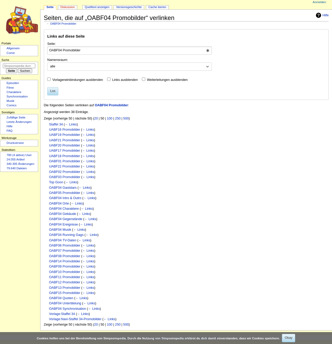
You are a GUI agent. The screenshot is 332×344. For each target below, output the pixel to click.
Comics (11, 105)
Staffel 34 (56, 124)
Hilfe (322, 15)
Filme (10, 87)
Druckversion (15, 142)
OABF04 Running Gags (66, 235)
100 (109, 118)
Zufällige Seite (15, 117)
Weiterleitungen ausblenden (167, 80)
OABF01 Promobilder (64, 161)
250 (118, 118)
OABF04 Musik (60, 229)
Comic (10, 52)
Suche (5, 59)
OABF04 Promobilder (63, 23)
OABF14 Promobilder (64, 261)
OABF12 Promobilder (64, 282)
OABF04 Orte (59, 203)
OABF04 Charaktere (64, 208)
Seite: (51, 44)
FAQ (9, 130)
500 (126, 118)
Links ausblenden (125, 80)
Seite (49, 7)
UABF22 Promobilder (64, 166)
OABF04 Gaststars (63, 187)
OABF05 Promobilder (64, 193)
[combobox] (129, 50)
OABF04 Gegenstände (65, 219)
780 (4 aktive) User (19, 155)
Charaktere (13, 92)
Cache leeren (157, 7)
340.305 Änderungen (20, 163)
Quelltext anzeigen (97, 7)
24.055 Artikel (15, 159)
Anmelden (319, 2)
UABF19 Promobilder (64, 135)
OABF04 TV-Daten (63, 240)
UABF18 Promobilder (64, 156)
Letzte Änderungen (19, 121)
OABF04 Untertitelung (65, 303)
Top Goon (56, 182)
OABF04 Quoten (61, 298)
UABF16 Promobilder (64, 129)
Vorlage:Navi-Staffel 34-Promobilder (75, 319)
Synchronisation (17, 96)
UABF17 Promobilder (64, 150)
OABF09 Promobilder (64, 266)
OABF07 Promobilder (64, 250)
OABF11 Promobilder (64, 277)
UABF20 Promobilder (64, 145)
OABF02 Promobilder (64, 172)
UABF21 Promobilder (64, 140)
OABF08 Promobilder (64, 256)
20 (96, 118)
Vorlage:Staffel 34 (62, 314)
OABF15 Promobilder (64, 293)
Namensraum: (57, 60)
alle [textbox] (52, 66)
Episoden (12, 83)
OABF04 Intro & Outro (65, 198)
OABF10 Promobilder (64, 272)
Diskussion (67, 7)
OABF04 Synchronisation (67, 309)
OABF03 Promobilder (64, 177)
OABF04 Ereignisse (63, 224)
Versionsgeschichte (129, 7)
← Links (71, 124)
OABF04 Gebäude (62, 214)
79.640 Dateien (16, 168)
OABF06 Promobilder (64, 245)
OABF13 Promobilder (64, 288)
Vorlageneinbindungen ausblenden (77, 80)
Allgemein (12, 48)
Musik (10, 100)
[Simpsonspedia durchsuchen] (19, 66)
